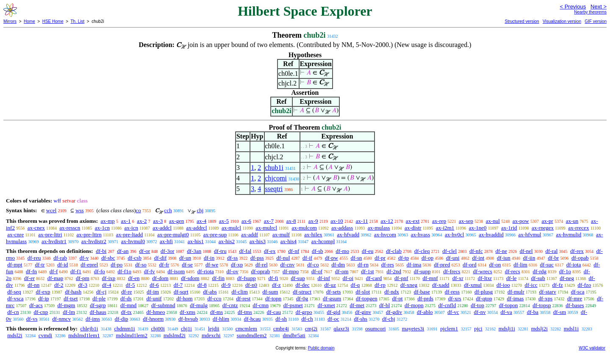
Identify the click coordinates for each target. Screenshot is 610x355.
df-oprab (260, 271)
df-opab (579, 258)
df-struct (302, 291)
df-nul (283, 258)
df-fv (149, 271)
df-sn (356, 258)
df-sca (578, 291)
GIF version (596, 21)
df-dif (160, 258)
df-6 (154, 285)
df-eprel (89, 264)
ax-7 (269, 221)
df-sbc (108, 258)
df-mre (574, 298)
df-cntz (230, 305)
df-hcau (252, 319)
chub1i (274, 167)
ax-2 (142, 221)
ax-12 (387, 221)
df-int (478, 258)
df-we (211, 264)
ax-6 (246, 221)
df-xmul (473, 285)
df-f (54, 271)
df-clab (394, 251)
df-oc (333, 319)
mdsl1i (571, 328)
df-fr (164, 264)
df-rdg (540, 271)
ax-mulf (281, 234)
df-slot (362, 291)
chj (200, 210)
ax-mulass (379, 228)
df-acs (36, 305)
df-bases (575, 305)
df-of (316, 271)
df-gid (333, 312)
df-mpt (14, 264)
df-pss (257, 258)
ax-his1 (196, 241)
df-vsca (15, 298)
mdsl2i (14, 335)
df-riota (205, 271)
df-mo (342, 251)
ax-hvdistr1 (54, 241)
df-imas (515, 298)
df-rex (577, 251)
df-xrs (454, 298)
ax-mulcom (304, 228)
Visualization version (562, 21)
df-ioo (503, 285)
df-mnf (430, 278)
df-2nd (393, 271)
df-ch (307, 319)
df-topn (273, 298)
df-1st (367, 271)
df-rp (379, 285)
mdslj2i (539, 328)
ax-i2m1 (445, 228)
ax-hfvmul (529, 234)
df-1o (565, 271)
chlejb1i (89, 328)
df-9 (226, 285)
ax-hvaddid (491, 234)
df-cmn (260, 305)
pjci (478, 328)
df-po (116, 264)
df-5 (130, 285)
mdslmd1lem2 (131, 335)
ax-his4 (288, 241)
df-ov (232, 271)
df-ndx (391, 291)
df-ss (232, 258)
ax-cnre (15, 234)
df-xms (187, 312)
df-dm (338, 264)
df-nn (33, 285)
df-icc (530, 285)
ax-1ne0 (478, 228)
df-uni (453, 258)
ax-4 (201, 221)
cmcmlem (246, 328)
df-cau (274, 312)
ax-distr (413, 228)
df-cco (214, 298)
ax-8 (291, 221)
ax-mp (108, 221)
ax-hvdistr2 (93, 241)
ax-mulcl (231, 228)
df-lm (69, 312)
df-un (185, 258)
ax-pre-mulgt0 (173, 234)
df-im (153, 291)
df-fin (218, 278)
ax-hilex (313, 234)
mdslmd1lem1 (84, 335)
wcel (51, 210)
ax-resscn (69, 228)
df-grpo (304, 312)
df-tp (403, 258)
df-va (506, 312)
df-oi (348, 278)
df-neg (567, 278)
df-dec (303, 285)
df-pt (397, 298)
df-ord (470, 264)
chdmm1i (124, 328)
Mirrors (10, 21)
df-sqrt (181, 291)
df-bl (384, 305)
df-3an (194, 251)
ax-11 (362, 221)
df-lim (520, 264)
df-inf (323, 278)
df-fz (557, 285)
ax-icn (131, 228)
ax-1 (126, 221)
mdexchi (211, 335)
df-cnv (287, 264)
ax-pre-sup (215, 234)
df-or (144, 251)
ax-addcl (162, 228)
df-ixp (109, 278)
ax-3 (158, 221)
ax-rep (439, 221)
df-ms (216, 312)
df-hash (73, 291)
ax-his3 (258, 241)
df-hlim (221, 319)
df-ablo (425, 312)
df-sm (559, 312)
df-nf (293, 251)
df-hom (184, 298)
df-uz (330, 285)
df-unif (154, 298)
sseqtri (274, 188)
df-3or (168, 251)
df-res (387, 264)
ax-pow (521, 221)
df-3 (82, 285)
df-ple (98, 298)
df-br (553, 258)
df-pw (331, 258)
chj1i (186, 328)
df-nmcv (61, 319)
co (138, 210)
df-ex (269, 251)
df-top (477, 305)
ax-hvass (420, 234)
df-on (495, 264)
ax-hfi (166, 241)
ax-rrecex (578, 228)
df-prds (425, 298)
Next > (599, 6)
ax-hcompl (323, 241)
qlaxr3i (341, 328)
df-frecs (451, 271)
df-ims (93, 319)
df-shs (360, 319)
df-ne (501, 251)
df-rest (243, 298)
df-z (276, 285)
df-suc (547, 264)
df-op (427, 258)
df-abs (210, 291)
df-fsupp (246, 278)
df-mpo (291, 271)
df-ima (414, 264)
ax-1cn (102, 228)
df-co (313, 264)
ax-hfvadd (348, 234)
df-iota (573, 264)
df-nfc (476, 251)
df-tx (126, 312)
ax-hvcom (385, 234)
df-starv (547, 291)
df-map (55, 278)
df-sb (317, 251)
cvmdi (46, 335)
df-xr (457, 278)
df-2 (59, 285)
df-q (355, 285)
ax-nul (493, 221)
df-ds (126, 298)
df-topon (508, 305)
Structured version (522, 21)
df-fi (273, 278)
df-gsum (332, 298)
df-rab (60, 258)
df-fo (99, 271)
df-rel (261, 264)
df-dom (160, 278)
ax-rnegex (543, 228)
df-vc (453, 312)
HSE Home (53, 21)
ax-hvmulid (568, 234)
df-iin (529, 258)
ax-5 (224, 221)
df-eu (367, 251)
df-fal (245, 251)
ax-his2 (227, 241)
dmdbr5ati (294, 335)
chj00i (158, 328)
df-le (511, 278)
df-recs (512, 271)
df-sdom (190, 278)
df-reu (34, 258)
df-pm (82, 278)
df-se (187, 264)
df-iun (503, 258)
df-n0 (251, 285)
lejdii (213, 328)
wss (79, 210)
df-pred (442, 264)
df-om (342, 271)
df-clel (449, 251)
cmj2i (311, 328)
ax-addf (249, 234)
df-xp (237, 264)
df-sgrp (98, 305)
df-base (422, 291)
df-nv (480, 312)
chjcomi (276, 178)
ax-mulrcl (266, 228)
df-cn (13, 312)
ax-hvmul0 (133, 241)
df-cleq (422, 251)
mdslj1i (507, 328)
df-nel (526, 251)
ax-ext (412, 221)
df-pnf (401, 278)
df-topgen (366, 298)
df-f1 (75, 271)
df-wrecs (482, 271)
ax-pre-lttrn (89, 234)
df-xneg (408, 285)
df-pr (379, 258)
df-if (307, 258)
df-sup (298, 278)
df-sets (333, 291)
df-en (133, 278)
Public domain (321, 348)
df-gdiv (394, 312)
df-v (84, 258)
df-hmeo (156, 312)
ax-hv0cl (454, 234)
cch (168, 210)
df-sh (281, 319)
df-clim (240, 291)
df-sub (538, 278)
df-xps (545, 298)
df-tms (245, 312)
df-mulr (515, 291)
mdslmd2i (175, 335)
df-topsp (541, 305)
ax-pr (547, 221)
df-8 (202, 285)
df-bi (101, 251)
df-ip (43, 298)
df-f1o (125, 271)
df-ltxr (485, 278)
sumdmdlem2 (252, 335)
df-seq (14, 291)
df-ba (532, 312)
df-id (62, 264)
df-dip (121, 319)
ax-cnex (36, 228)
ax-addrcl (196, 228)
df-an (122, 251)
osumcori (375, 328)
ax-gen (176, 221)
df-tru (220, 251)
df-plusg (483, 291)
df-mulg (199, 305)
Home (29, 21)
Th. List (78, 21)
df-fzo (584, 285)
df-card (374, 278)
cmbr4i (281, 328)
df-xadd (440, 285)
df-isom (176, 271)
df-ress (452, 291)
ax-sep (466, 221)
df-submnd (163, 305)
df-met (357, 305)
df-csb (134, 258)
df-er (29, 278)
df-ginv (363, 312)
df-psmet (293, 305)
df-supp (422, 271)
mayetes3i (413, 328)
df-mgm (66, 305)
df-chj (388, 319)
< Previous (573, 6)
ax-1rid (509, 228)
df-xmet (326, 305)
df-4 (106, 285)
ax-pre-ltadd (129, 234)
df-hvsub (188, 319)
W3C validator (592, 348)
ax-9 (313, 221)
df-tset (71, 298)
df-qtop (484, 298)
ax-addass (342, 228)
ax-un (572, 221)
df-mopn (414, 305)
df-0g (302, 298)
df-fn (31, 271)
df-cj (101, 291)
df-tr (39, 264)
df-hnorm (153, 319)
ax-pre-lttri (50, 234)
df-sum (270, 291)
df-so (141, 264)
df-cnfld (447, 305)
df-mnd (128, 305)
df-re (126, 291)
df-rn (363, 264)
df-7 (178, 285)
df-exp (43, 291)
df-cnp (40, 312)
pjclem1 (449, 328)
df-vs (32, 319)
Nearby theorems (590, 12)
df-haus (98, 312)
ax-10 (336, 221)
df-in (209, 258)
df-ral (551, 251)
